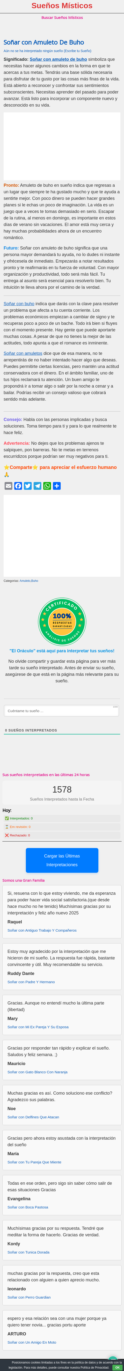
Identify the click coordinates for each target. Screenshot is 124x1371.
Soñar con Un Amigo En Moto (31, 1342)
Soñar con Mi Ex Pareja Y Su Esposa (38, 1027)
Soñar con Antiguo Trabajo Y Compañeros (42, 930)
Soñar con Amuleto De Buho (44, 42)
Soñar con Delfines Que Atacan (33, 1117)
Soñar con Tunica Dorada (28, 1252)
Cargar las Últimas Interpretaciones (62, 860)
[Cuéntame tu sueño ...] (61, 711)
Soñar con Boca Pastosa (27, 1207)
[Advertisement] (62, 146)
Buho (34, 581)
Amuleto (25, 581)
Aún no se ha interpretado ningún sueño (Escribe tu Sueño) (47, 51)
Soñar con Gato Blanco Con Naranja (37, 1072)
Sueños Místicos (62, 5)
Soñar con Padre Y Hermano (31, 982)
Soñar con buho (19, 303)
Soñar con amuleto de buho (58, 59)
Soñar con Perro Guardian (29, 1297)
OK (117, 1367)
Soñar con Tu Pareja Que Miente (34, 1162)
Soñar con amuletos (23, 353)
